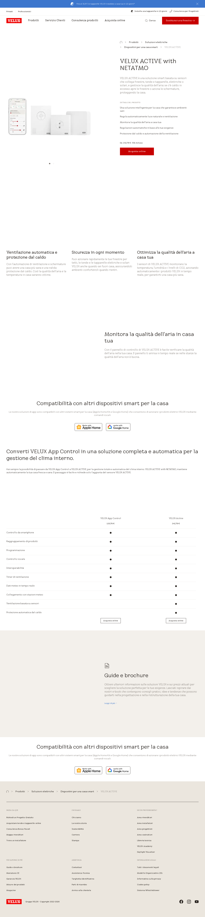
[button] (197, 4)
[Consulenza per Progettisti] (184, 11)
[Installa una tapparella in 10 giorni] (149, 11)
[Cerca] (150, 20)
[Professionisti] (24, 11)
